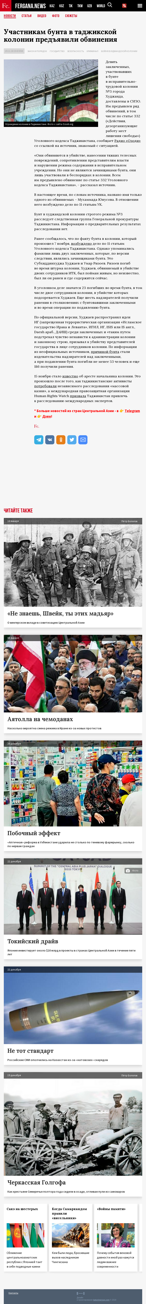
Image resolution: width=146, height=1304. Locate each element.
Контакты (13, 1292)
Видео (41, 16)
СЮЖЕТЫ (71, 16)
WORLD (102, 5)
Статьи (27, 16)
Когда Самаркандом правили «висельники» (69, 1213)
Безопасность (75, 51)
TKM (80, 5)
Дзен (46, 416)
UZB (90, 5)
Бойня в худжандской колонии (119, 51)
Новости (10, 16)
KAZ (52, 5)
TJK (71, 5)
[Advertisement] (73, 479)
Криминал (92, 51)
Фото (56, 16)
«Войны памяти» (111, 1209)
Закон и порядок (37, 51)
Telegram (132, 410)
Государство (57, 51)
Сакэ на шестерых (22, 1209)
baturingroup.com (101, 1300)
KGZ (61, 5)
